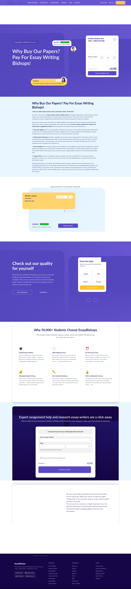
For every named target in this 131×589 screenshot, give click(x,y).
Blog (73, 578)
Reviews (77, 2)
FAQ (73, 576)
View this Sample (92, 287)
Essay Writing (52, 566)
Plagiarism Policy (100, 573)
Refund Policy (99, 571)
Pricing (74, 568)
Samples (63, 2)
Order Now (120, 2)
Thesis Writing (52, 583)
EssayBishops (20, 563)
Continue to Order (64, 469)
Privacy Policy (87, 509)
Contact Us (75, 581)
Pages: (42, 443)
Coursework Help (53, 576)
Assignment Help (53, 573)
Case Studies (52, 581)
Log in (111, 2)
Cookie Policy (99, 576)
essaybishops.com (37, 165)
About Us (74, 566)
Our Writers (43, 292)
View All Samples (22, 292)
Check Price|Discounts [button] (102, 73)
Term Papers (52, 578)
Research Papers (53, 568)
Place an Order (76, 583)
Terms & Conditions (101, 568)
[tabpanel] (49, 201)
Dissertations (54, 2)
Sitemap (98, 578)
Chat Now (103, 2)
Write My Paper (32, 2)
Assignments (44, 2)
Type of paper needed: (47, 437)
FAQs (70, 2)
